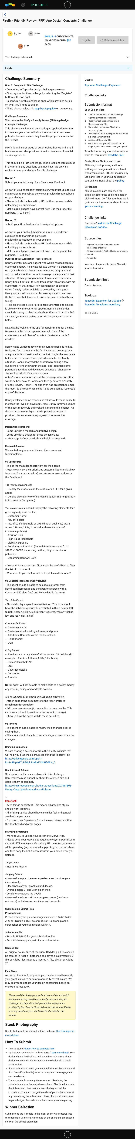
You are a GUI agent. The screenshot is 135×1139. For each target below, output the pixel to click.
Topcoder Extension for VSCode (103, 300)
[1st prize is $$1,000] (10, 33)
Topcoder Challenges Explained (102, 85)
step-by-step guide (45, 108)
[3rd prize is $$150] (20, 46)
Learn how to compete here (39, 1048)
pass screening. (94, 206)
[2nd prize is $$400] (30, 33)
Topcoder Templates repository (102, 304)
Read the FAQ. (116, 155)
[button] (128, 57)
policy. (121, 180)
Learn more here (59, 1052)
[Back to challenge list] (5, 14)
